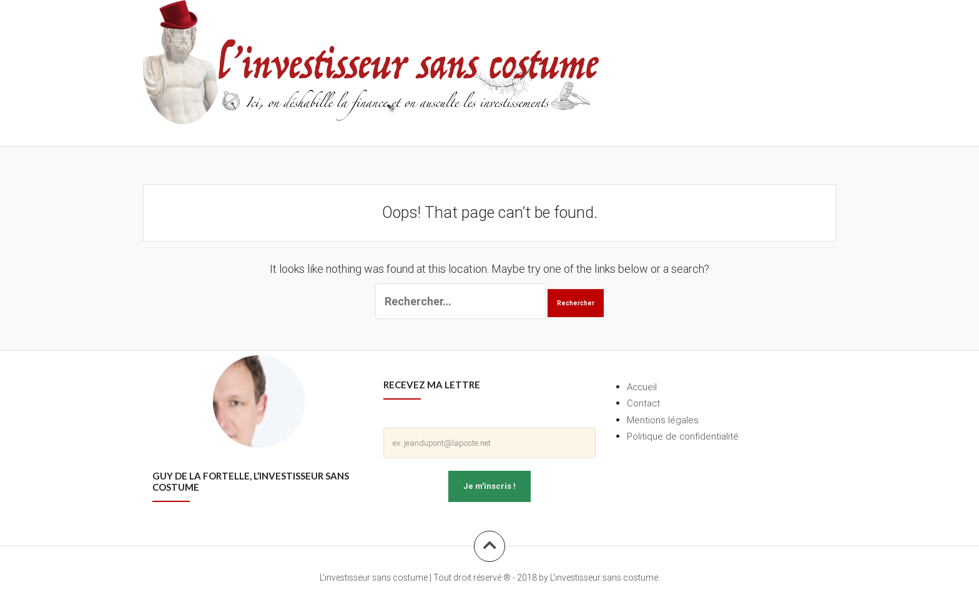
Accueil (642, 387)
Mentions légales (663, 420)
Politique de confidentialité (683, 436)
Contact (643, 403)
